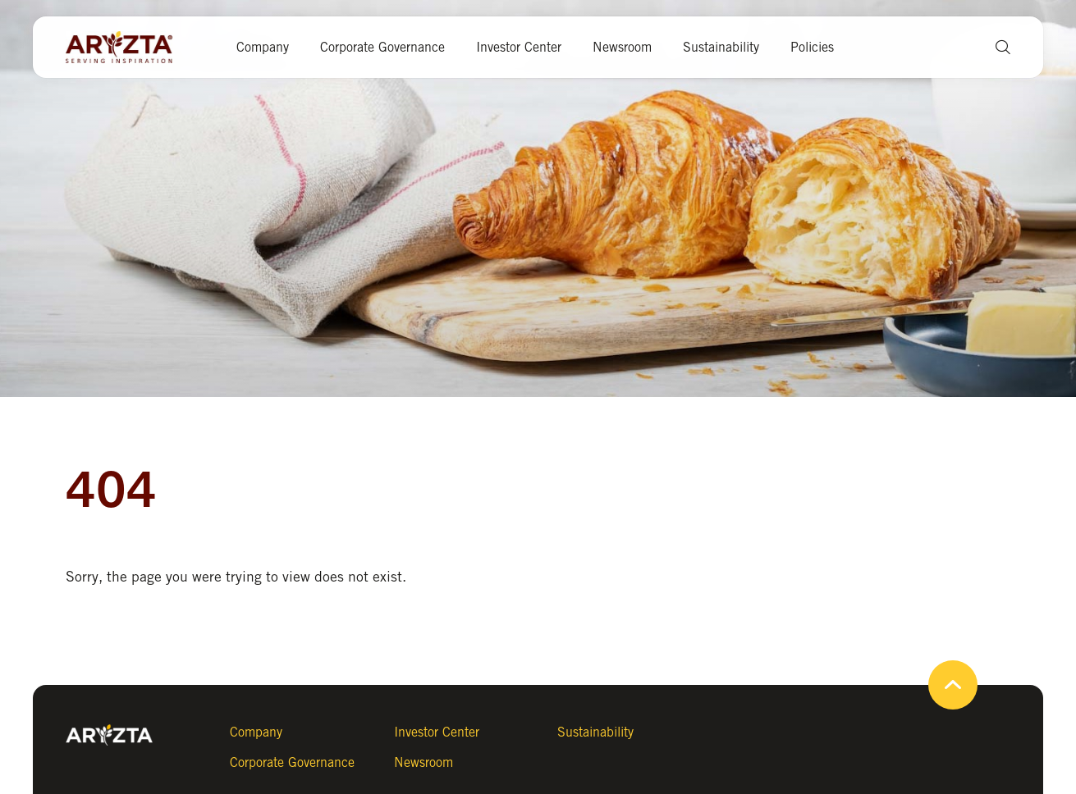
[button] (996, 47)
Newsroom (622, 47)
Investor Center (518, 47)
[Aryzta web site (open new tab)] (127, 47)
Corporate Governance (382, 47)
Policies (812, 47)
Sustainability (721, 47)
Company (262, 47)
